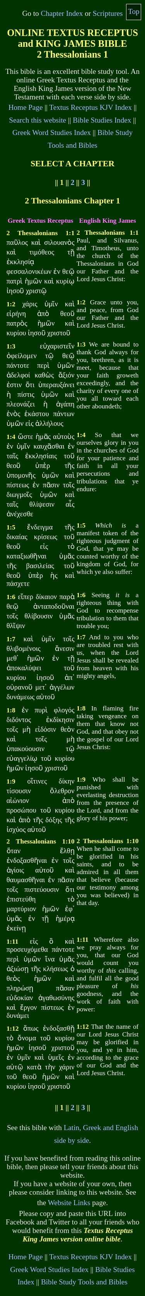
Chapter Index (62, 13)
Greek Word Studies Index (51, 132)
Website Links (69, 1203)
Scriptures (108, 13)
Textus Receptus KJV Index (90, 107)
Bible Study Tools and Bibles (84, 1282)
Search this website (37, 120)
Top (134, 11)
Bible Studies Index (102, 120)
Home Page (26, 107)
